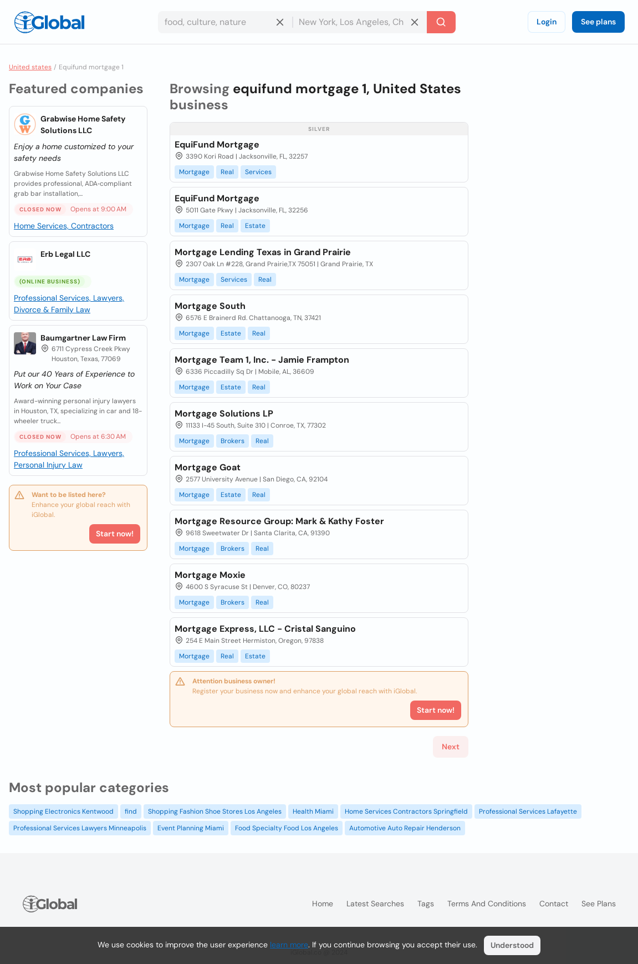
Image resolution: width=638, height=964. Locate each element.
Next (451, 747)
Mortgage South (210, 306)
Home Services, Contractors (64, 226)
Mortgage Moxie (210, 575)
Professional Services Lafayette (528, 811)
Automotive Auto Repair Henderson (405, 828)
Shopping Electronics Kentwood (63, 811)
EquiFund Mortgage (217, 144)
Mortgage (194, 172)
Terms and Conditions (486, 904)
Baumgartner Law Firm (83, 338)
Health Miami (313, 811)
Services (258, 172)
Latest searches (375, 904)
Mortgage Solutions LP (224, 413)
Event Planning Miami (190, 828)
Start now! (115, 534)
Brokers (232, 441)
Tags (425, 904)
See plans (598, 22)
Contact (553, 904)
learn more (289, 945)
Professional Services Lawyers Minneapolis (79, 828)
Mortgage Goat (208, 467)
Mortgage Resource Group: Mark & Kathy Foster (279, 521)
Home (322, 904)
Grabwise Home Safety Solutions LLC (82, 124)
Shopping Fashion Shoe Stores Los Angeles (215, 811)
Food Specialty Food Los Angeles (286, 828)
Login (547, 22)
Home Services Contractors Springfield (406, 811)
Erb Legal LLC (65, 254)
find (131, 811)
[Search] (441, 22)
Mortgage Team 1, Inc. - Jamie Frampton (262, 360)
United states (30, 67)
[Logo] (49, 22)
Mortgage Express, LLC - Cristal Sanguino (265, 629)
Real (227, 172)
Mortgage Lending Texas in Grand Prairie (263, 252)
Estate (255, 225)
